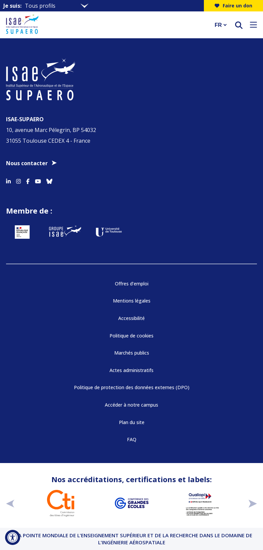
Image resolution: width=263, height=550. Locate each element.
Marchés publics (131, 353)
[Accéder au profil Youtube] (38, 180)
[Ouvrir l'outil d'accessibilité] (12, 537)
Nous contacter (27, 163)
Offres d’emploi (131, 283)
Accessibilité (131, 318)
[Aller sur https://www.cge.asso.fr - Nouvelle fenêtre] (131, 503)
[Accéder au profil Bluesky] (49, 180)
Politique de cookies (131, 335)
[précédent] (10, 503)
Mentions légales (131, 300)
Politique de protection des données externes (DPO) (131, 387)
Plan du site (131, 422)
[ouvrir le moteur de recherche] (239, 25)
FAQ (131, 439)
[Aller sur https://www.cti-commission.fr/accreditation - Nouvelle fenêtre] (60, 503)
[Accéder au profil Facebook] (28, 180)
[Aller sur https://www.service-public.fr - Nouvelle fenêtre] (22, 232)
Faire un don (233, 5)
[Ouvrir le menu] (253, 25)
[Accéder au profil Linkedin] (8, 180)
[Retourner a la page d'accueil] (106, 24)
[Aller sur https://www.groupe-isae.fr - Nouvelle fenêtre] (65, 232)
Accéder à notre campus (131, 405)
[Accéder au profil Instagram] (18, 180)
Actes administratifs (131, 370)
